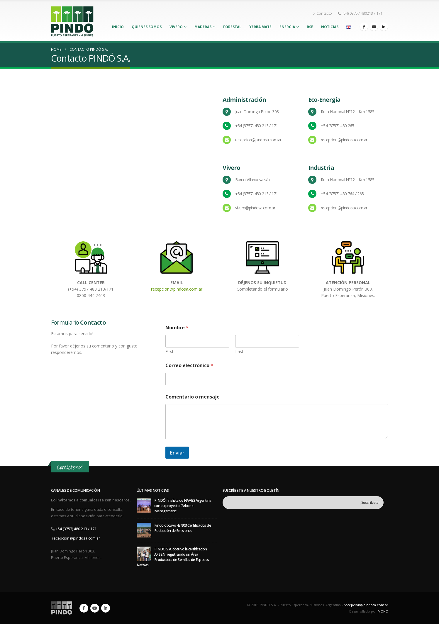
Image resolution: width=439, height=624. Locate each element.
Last (239, 351)
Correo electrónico (189, 365)
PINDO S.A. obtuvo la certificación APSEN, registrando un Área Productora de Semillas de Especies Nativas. (173, 557)
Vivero (176, 26)
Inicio (118, 26)
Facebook (83, 608)
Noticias (329, 26)
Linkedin (105, 608)
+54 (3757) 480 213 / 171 (76, 528)
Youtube (94, 608)
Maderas (202, 26)
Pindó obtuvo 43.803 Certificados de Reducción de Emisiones (182, 528)
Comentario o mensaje (192, 397)
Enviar (177, 452)
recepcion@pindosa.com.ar (176, 289)
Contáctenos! (70, 467)
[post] (144, 504)
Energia (287, 26)
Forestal (232, 26)
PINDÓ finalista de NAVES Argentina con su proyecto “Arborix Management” (182, 505)
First (169, 351)
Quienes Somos (147, 26)
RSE (310, 26)
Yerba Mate (260, 26)
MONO (383, 611)
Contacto (322, 13)
